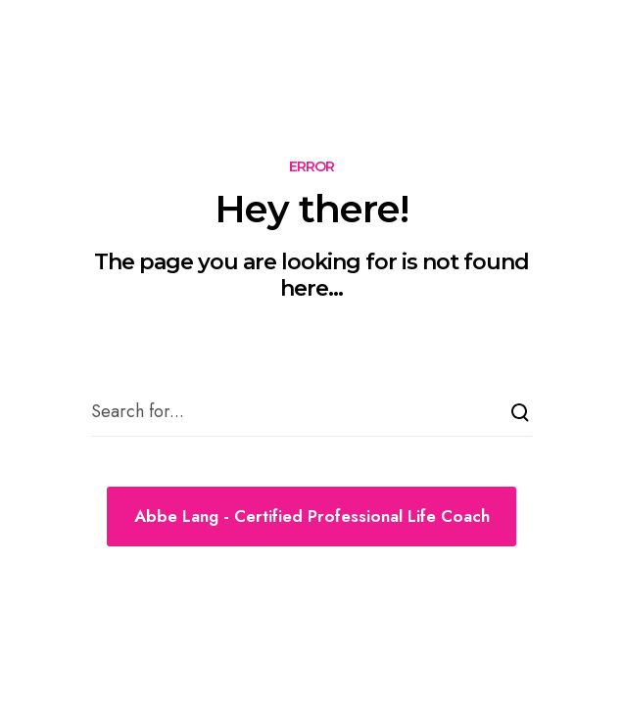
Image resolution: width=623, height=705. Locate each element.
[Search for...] (311, 412)
